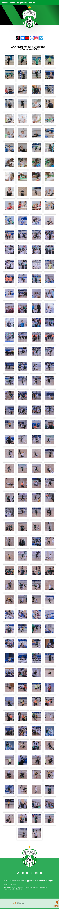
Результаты (22, 3)
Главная (4, 3)
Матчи (32, 3)
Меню (12, 3)
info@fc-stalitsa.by (10, 884)
